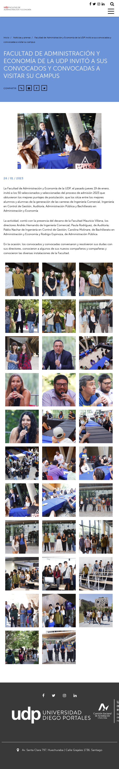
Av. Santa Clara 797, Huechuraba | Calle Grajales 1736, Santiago (59, 750)
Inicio (6, 37)
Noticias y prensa (21, 37)
